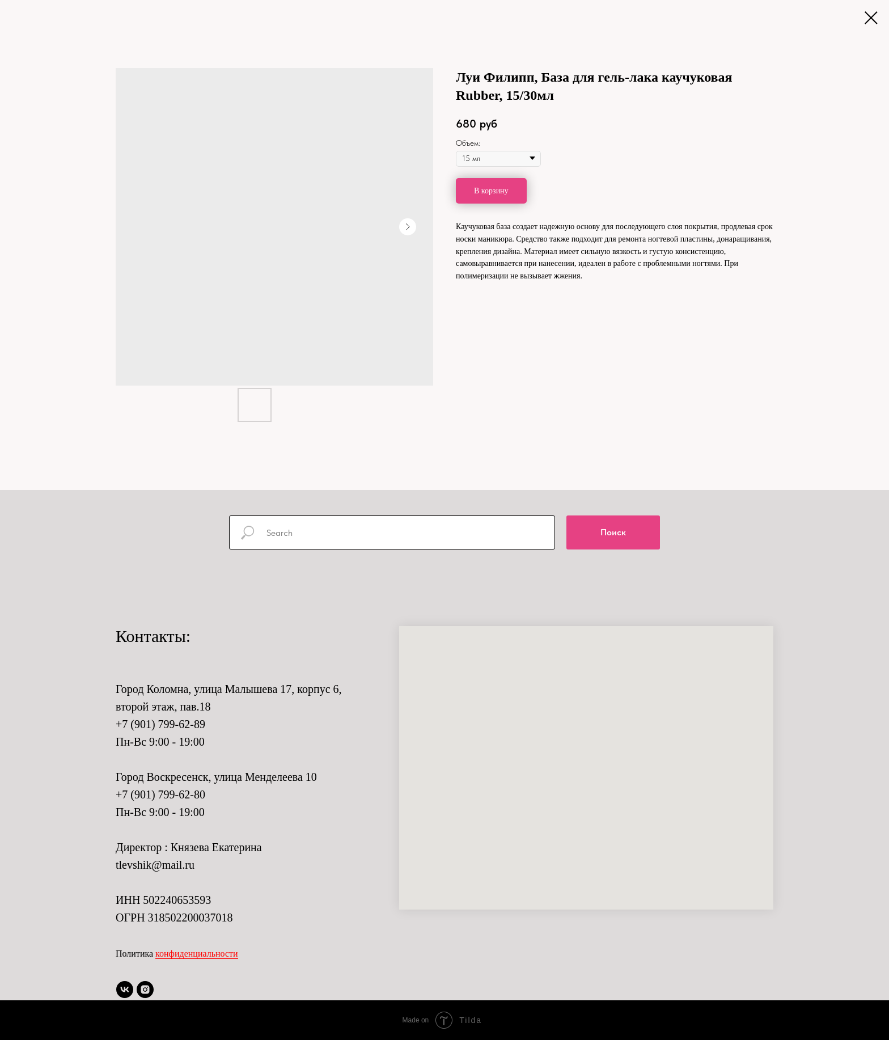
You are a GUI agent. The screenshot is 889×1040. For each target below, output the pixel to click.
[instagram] (145, 989)
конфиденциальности (196, 953)
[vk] (124, 989)
